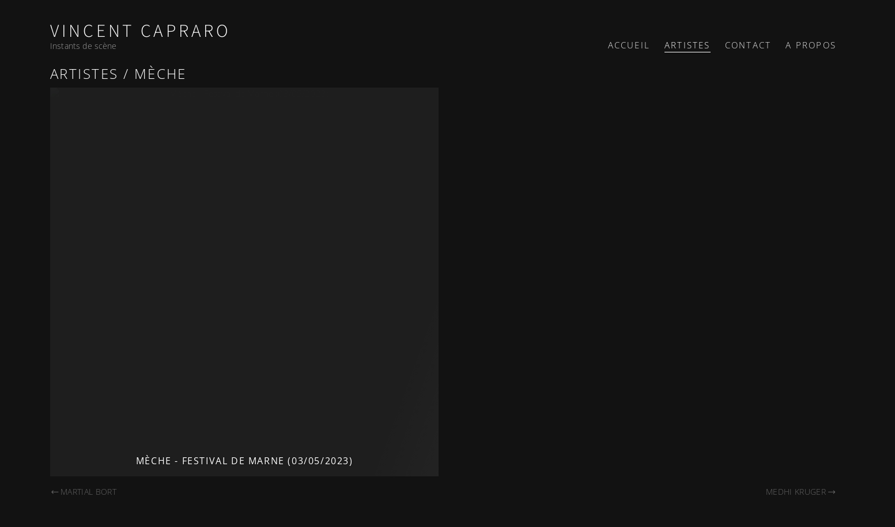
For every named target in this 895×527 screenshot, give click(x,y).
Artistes (687, 45)
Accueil (629, 45)
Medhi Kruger (801, 491)
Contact (748, 45)
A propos (811, 45)
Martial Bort (83, 491)
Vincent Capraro (140, 31)
